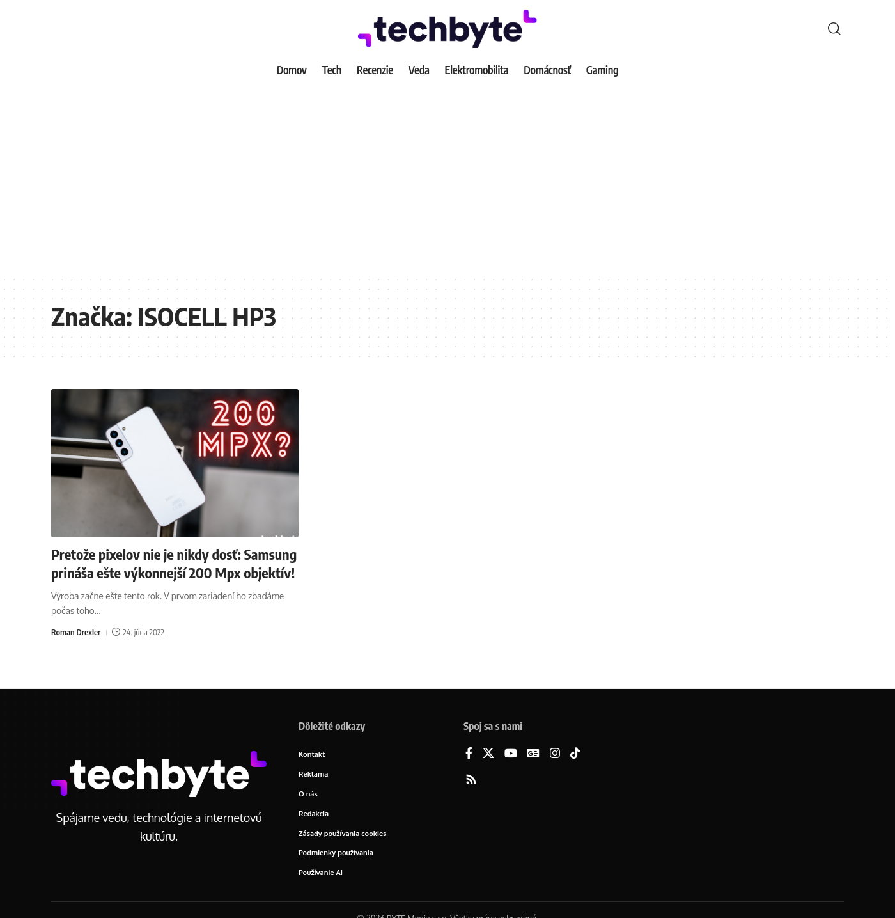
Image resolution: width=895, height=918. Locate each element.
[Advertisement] (447, 179)
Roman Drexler (75, 632)
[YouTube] (510, 754)
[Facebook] (468, 754)
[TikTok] (575, 754)
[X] (488, 754)
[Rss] (471, 780)
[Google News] (533, 754)
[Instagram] (555, 754)
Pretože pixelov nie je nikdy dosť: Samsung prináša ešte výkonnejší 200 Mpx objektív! (174, 563)
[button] (834, 29)
